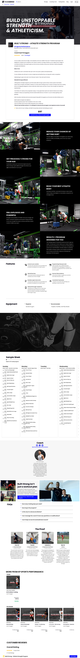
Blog (68, 1)
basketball (12, 4)
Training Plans (61, 1)
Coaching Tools (53, 1)
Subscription (16, 597)
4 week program (44, 629)
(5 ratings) (27, 55)
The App (46, 1)
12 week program (15, 629)
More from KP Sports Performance (40, 447)
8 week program (30, 629)
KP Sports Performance (22, 46)
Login (71, 1)
